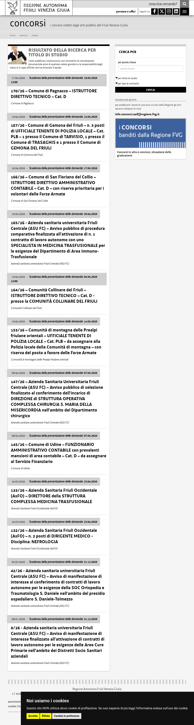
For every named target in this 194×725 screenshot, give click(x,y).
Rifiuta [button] (46, 715)
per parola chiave (127, 62)
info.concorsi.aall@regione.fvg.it (137, 114)
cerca (150, 89)
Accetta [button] (33, 715)
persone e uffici (125, 11)
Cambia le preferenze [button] (66, 715)
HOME (12, 35)
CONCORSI (23, 35)
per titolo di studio (126, 78)
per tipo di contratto (127, 83)
